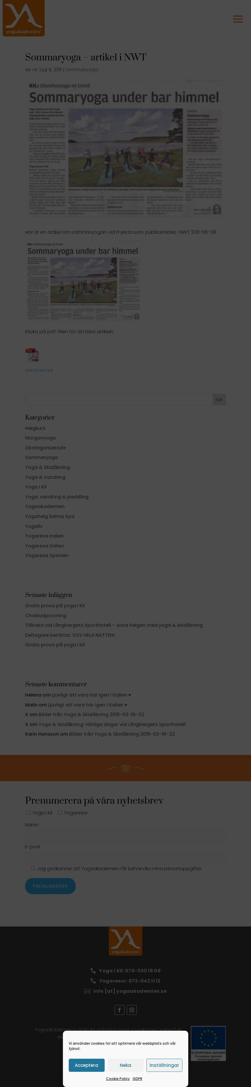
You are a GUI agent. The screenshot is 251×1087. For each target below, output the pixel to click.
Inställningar (164, 1065)
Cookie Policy (118, 1078)
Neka (125, 1065)
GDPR (137, 1078)
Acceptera (86, 1065)
